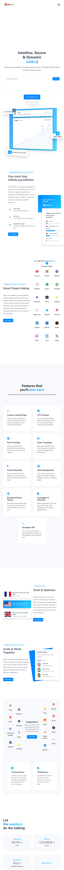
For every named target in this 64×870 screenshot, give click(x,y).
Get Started (13, 234)
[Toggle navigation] (59, 4)
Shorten (56, 79)
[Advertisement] (32, 20)
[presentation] (17, 84)
